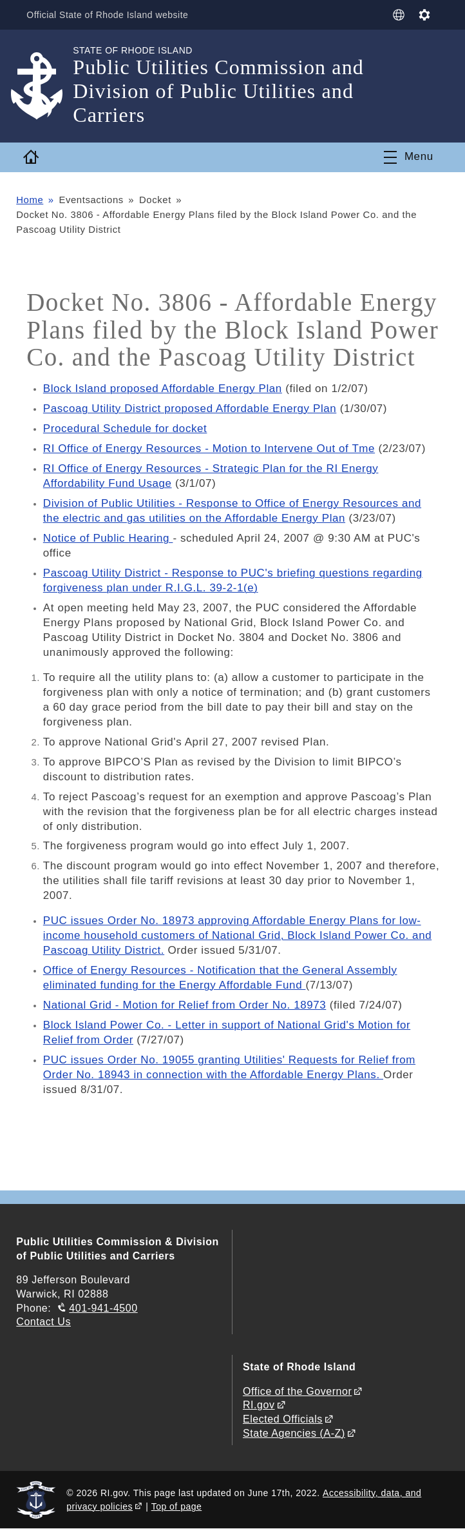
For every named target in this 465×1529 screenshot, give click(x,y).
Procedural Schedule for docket (125, 428)
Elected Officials (283, 1419)
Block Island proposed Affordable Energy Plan (163, 388)
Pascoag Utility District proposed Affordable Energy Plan (190, 408)
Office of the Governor (297, 1391)
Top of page (176, 1506)
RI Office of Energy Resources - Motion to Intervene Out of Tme (209, 448)
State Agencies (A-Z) (294, 1433)
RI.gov (259, 1404)
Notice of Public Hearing (108, 538)
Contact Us (43, 1321)
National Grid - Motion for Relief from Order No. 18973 (185, 1005)
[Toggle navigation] (408, 157)
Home (29, 200)
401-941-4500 (103, 1308)
